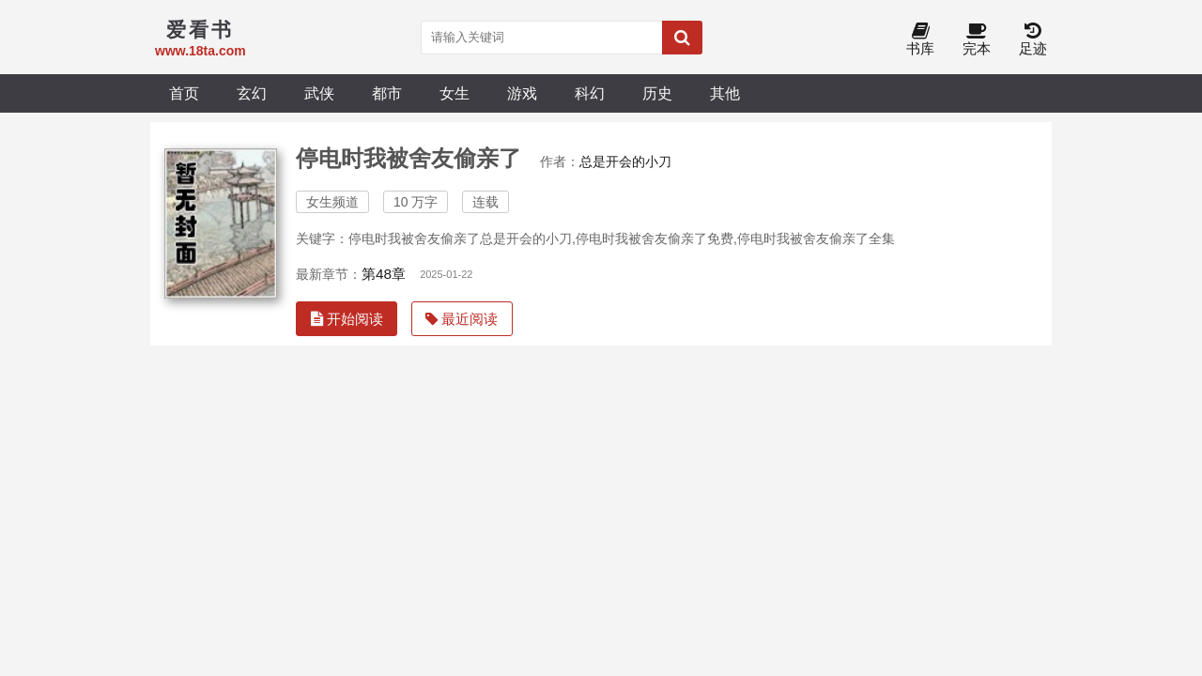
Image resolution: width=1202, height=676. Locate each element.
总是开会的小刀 (625, 161)
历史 (657, 92)
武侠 (319, 92)
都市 (387, 92)
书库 (920, 39)
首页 (184, 92)
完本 (977, 39)
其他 (725, 92)
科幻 (590, 92)
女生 (454, 92)
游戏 (522, 92)
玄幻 (252, 92)
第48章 (384, 274)
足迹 (1033, 39)
